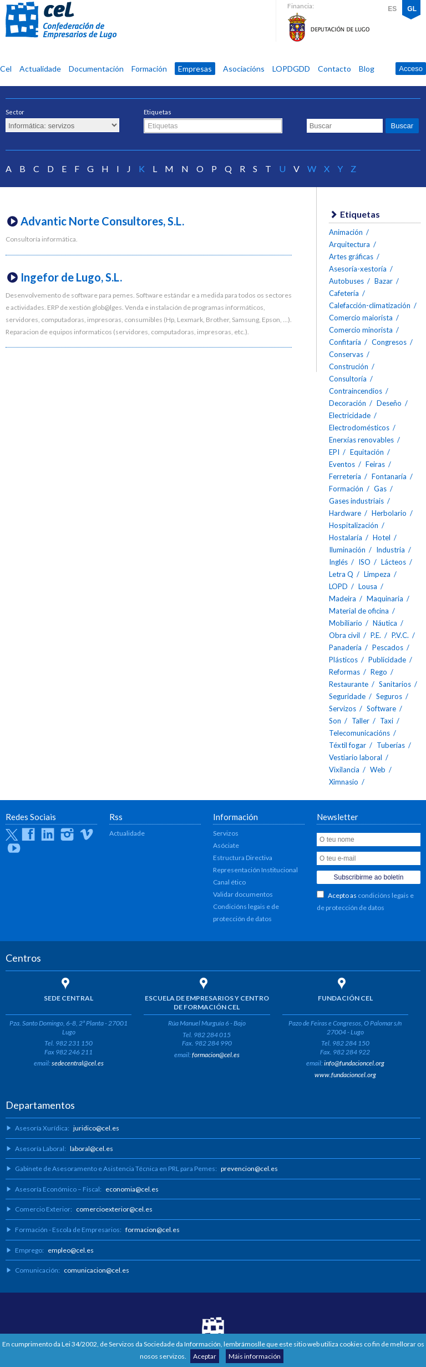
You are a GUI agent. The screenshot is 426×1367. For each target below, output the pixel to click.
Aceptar (204, 1356)
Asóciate (226, 845)
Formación (149, 68)
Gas (380, 488)
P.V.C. (400, 635)
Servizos (342, 708)
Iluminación (347, 549)
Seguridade (347, 696)
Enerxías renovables (361, 439)
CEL (61, 20)
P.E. (376, 635)
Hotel (381, 537)
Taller (360, 720)
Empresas (195, 68)
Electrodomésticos (359, 427)
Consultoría (348, 378)
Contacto (334, 68)
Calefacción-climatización (369, 305)
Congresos (389, 342)
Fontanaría (389, 476)
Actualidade (40, 68)
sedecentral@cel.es (78, 1063)
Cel (6, 68)
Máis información (255, 1356)
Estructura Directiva (242, 857)
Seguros (389, 696)
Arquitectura (349, 244)
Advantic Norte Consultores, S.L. (102, 221)
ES (392, 9)
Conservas (346, 354)
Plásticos (343, 659)
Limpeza (377, 574)
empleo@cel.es (71, 1250)
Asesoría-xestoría (358, 268)
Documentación (96, 68)
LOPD (338, 586)
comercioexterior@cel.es (114, 1209)
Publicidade (387, 659)
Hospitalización (353, 525)
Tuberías (391, 745)
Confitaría (345, 342)
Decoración (347, 403)
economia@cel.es (132, 1189)
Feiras (375, 464)
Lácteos (393, 561)
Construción (348, 366)
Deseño (389, 403)
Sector (15, 111)
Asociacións (244, 68)
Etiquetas (157, 111)
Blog (366, 68)
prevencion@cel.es (249, 1168)
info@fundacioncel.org (354, 1063)
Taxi (386, 720)
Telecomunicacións (359, 732)
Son (335, 720)
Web (378, 769)
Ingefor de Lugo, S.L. (71, 277)
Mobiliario (345, 623)
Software (381, 708)
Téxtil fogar (347, 745)
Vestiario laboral (355, 757)
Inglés (338, 561)
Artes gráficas (351, 256)
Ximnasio (343, 781)
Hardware (345, 513)
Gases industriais (356, 500)
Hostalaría (345, 537)
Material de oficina (359, 610)
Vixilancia (344, 769)
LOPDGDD (291, 68)
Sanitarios (395, 684)
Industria (390, 549)
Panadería (345, 647)
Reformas (344, 671)
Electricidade (350, 415)
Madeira (342, 598)
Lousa (367, 586)
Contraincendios (355, 390)
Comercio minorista (361, 329)
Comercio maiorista (361, 317)
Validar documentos (243, 894)
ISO (364, 561)
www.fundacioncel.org (345, 1075)
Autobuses (346, 281)
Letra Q (341, 574)
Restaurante (348, 684)
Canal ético (229, 882)
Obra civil (344, 635)
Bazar (383, 281)
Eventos (342, 464)
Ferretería (345, 476)
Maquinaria (385, 598)
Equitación (367, 452)
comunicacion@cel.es (96, 1270)
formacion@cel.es (216, 1055)
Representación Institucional (255, 870)
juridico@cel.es (96, 1128)
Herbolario (389, 513)
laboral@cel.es (91, 1148)
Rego (379, 671)
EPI (334, 452)
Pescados (387, 647)
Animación (346, 232)
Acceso (411, 68)
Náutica (385, 623)
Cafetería (344, 293)
